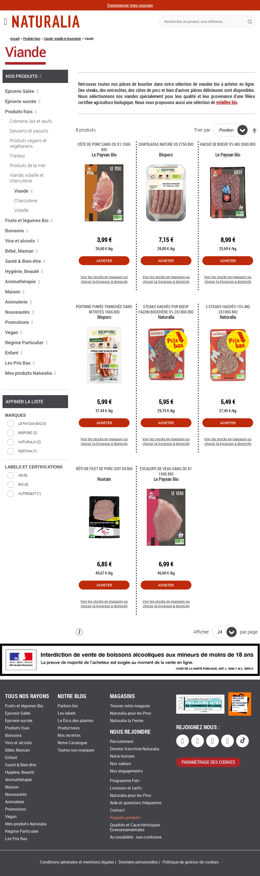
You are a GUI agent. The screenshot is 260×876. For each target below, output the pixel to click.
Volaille (21, 210)
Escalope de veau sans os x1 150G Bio (166, 471)
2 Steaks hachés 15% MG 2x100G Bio (228, 309)
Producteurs (69, 728)
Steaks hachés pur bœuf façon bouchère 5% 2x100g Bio (165, 309)
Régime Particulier (26, 342)
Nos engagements (126, 771)
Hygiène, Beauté (24, 271)
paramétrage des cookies (208, 762)
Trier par (202, 130)
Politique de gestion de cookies (190, 862)
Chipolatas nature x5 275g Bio (166, 144)
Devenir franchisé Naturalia (134, 748)
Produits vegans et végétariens (28, 143)
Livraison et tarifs (126, 788)
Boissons (16, 230)
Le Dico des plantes (75, 720)
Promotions (19, 322)
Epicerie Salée (22, 91)
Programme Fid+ (125, 780)
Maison (15, 292)
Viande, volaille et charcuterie (62, 38)
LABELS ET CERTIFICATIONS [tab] (33, 467)
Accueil (14, 38)
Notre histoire (122, 756)
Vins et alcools (22, 241)
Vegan (13, 332)
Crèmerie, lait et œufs (31, 121)
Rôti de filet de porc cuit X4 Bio (104, 468)
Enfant (14, 353)
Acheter (104, 260)
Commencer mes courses (130, 5)
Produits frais (31, 38)
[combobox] (207, 21)
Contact (117, 810)
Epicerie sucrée (23, 101)
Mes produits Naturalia (30, 373)
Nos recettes (69, 735)
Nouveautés (19, 312)
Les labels (67, 713)
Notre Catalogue (72, 742)
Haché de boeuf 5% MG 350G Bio (227, 144)
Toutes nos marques (76, 750)
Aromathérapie (22, 281)
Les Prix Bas (20, 363)
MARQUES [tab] (15, 415)
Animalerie (18, 302)
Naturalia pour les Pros (130, 713)
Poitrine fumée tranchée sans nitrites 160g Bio (104, 309)
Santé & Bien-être (25, 261)
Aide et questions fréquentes (135, 802)
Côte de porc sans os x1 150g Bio (104, 146)
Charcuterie (25, 201)
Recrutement (122, 741)
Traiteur (17, 156)
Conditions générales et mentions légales (77, 862)
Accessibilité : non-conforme (135, 837)
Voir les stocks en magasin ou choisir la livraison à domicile (104, 279)
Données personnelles (138, 862)
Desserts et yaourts (29, 131)
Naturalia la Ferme (126, 720)
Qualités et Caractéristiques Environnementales (135, 827)
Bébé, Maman (21, 251)
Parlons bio (68, 705)
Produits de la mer (28, 165)
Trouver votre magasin (130, 705)
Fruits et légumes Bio (29, 220)
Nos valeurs (120, 763)
